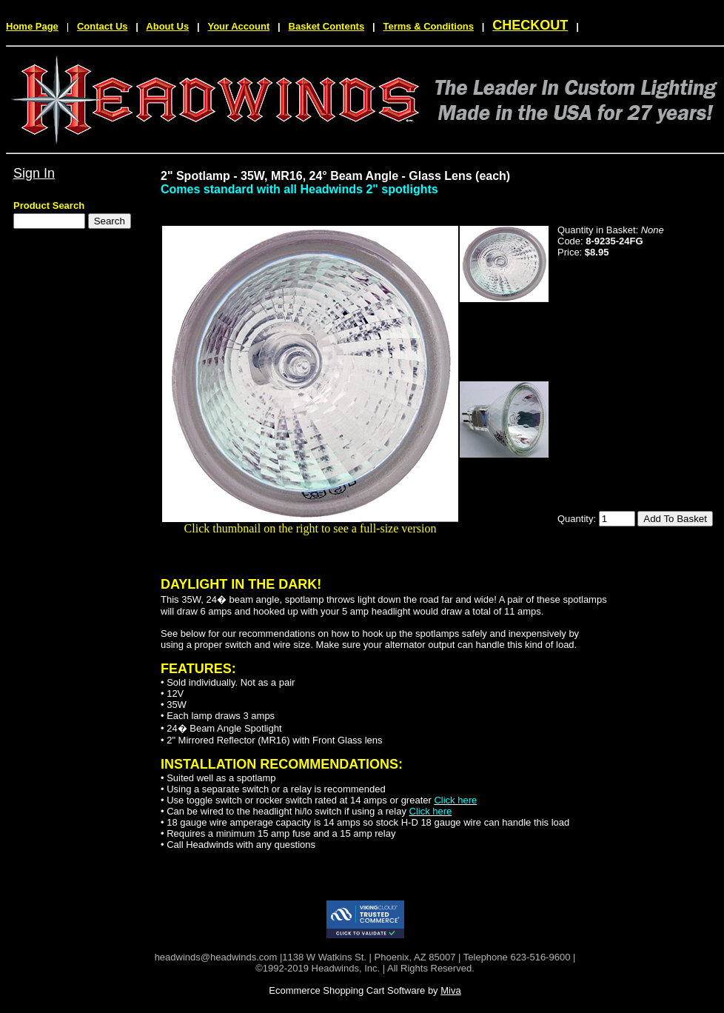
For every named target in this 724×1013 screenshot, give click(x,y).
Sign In (34, 173)
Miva (450, 990)
